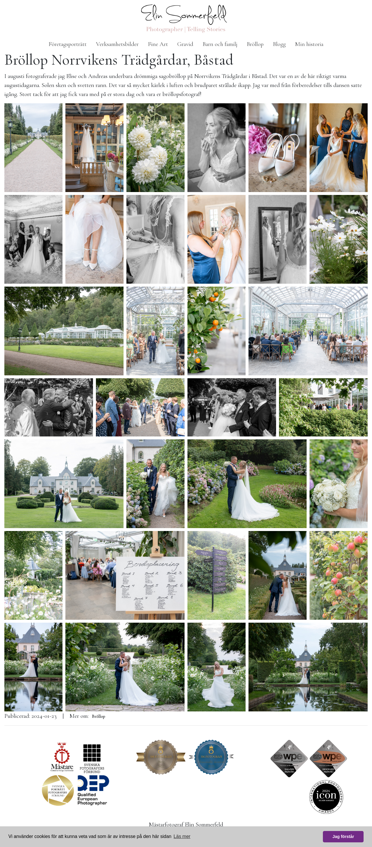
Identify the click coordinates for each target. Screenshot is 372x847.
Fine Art (158, 44)
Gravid (185, 44)
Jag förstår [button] (343, 836)
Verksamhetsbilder (117, 44)
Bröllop (255, 44)
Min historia (309, 44)
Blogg (279, 44)
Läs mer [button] (182, 836)
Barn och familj (220, 44)
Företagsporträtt (68, 44)
